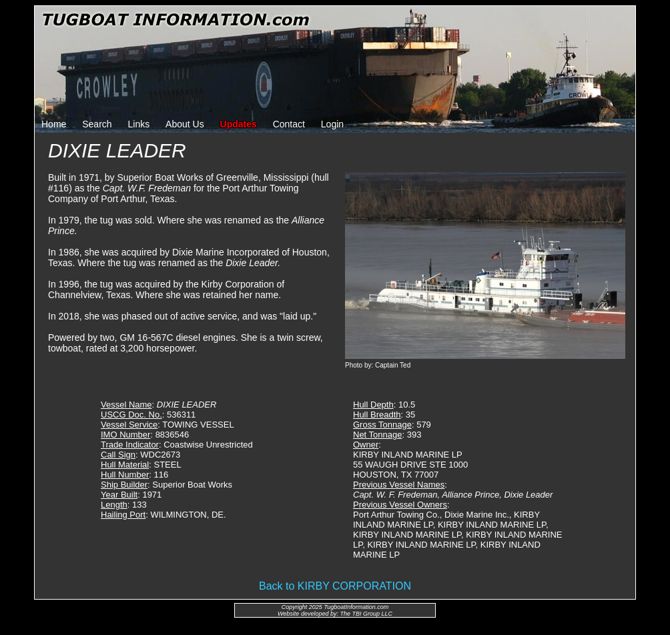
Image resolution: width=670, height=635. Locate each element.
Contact (289, 124)
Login (332, 124)
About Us (184, 124)
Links (139, 124)
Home (53, 124)
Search (96, 124)
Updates (238, 124)
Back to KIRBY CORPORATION (335, 586)
